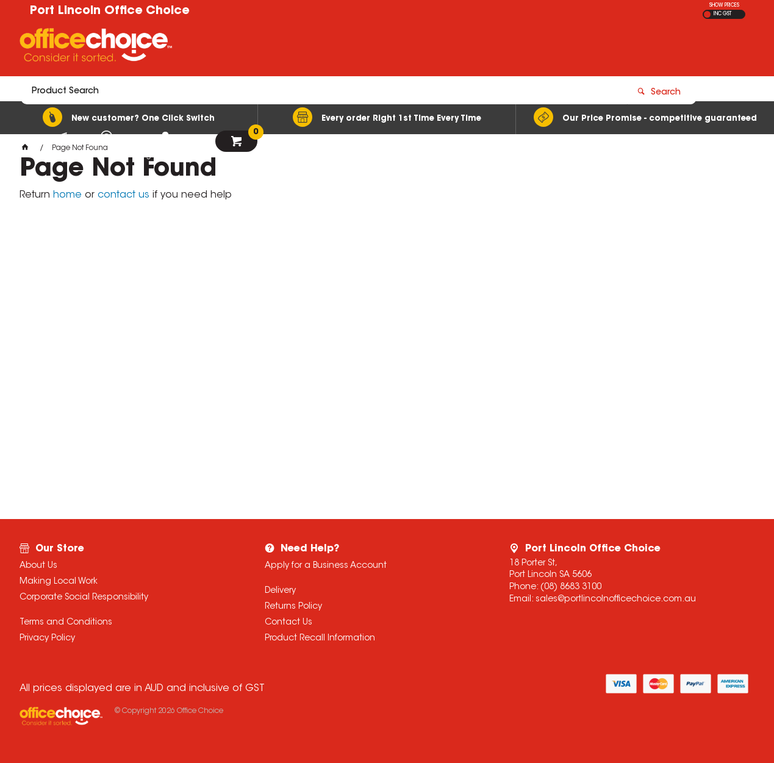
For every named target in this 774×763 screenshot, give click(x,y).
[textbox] (316, 47)
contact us (123, 195)
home (67, 195)
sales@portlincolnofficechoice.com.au (616, 599)
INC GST (722, 14)
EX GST (707, 14)
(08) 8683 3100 (570, 587)
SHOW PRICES (724, 5)
